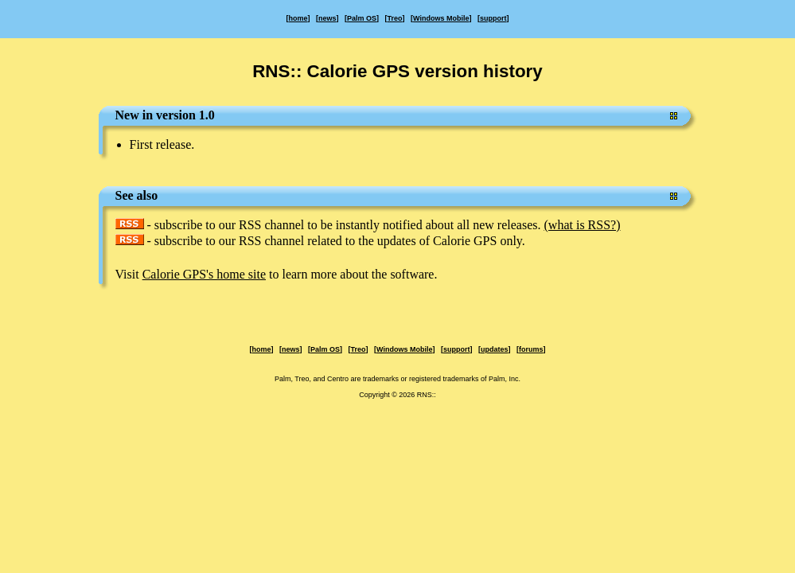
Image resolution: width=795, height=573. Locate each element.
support (493, 18)
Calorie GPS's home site (204, 274)
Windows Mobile (441, 18)
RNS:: (426, 395)
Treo (395, 18)
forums (531, 349)
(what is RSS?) (582, 225)
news (327, 18)
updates (495, 349)
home (298, 18)
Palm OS (361, 18)
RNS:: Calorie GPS (331, 71)
